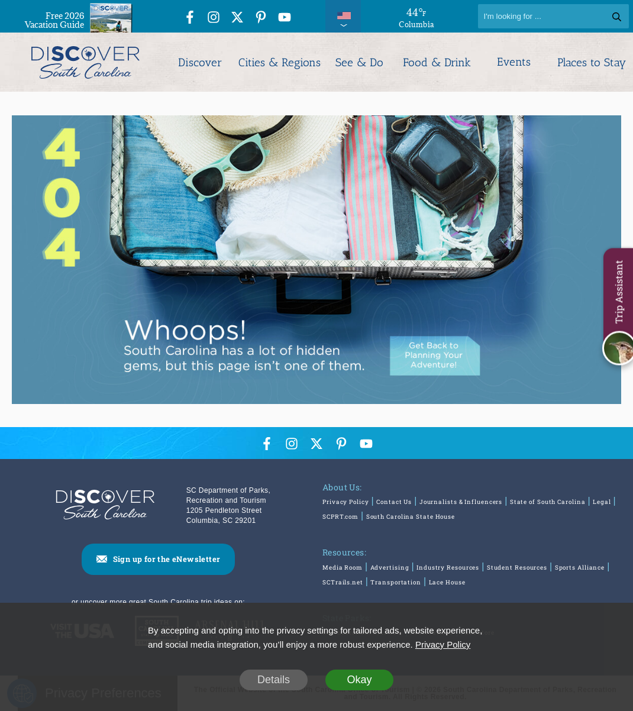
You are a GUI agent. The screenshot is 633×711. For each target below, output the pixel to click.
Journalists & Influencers (461, 502)
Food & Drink (437, 62)
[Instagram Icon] (213, 18)
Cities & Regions (279, 62)
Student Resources (517, 567)
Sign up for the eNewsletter (167, 559)
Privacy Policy (345, 502)
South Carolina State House (410, 517)
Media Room (342, 567)
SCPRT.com (340, 517)
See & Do (359, 62)
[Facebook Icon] (189, 18)
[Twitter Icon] (237, 18)
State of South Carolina (548, 502)
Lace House (447, 582)
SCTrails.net (342, 582)
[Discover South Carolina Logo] (85, 62)
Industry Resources (447, 567)
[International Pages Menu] (343, 16)
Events (514, 62)
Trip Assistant (618, 292)
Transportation (395, 582)
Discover (200, 62)
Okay (359, 680)
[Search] (553, 16)
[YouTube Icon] (284, 18)
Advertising (389, 567)
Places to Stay (591, 62)
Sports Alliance (580, 567)
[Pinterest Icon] (260, 18)
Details (273, 680)
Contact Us (394, 502)
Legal (602, 502)
